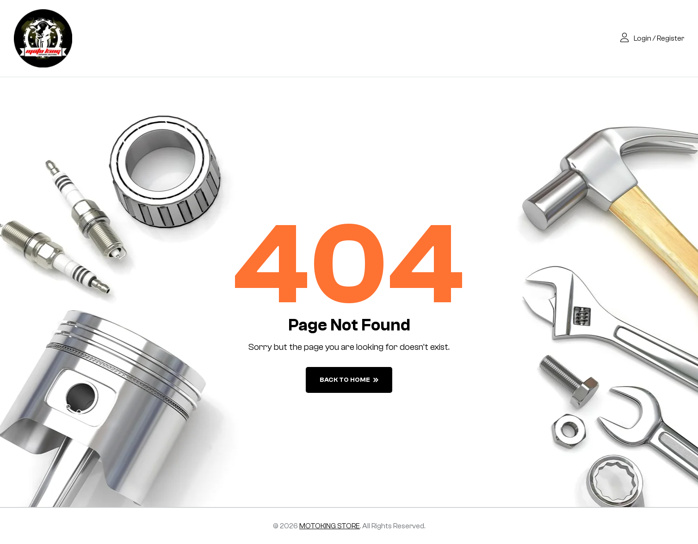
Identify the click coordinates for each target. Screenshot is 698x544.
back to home (349, 380)
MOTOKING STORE (329, 526)
